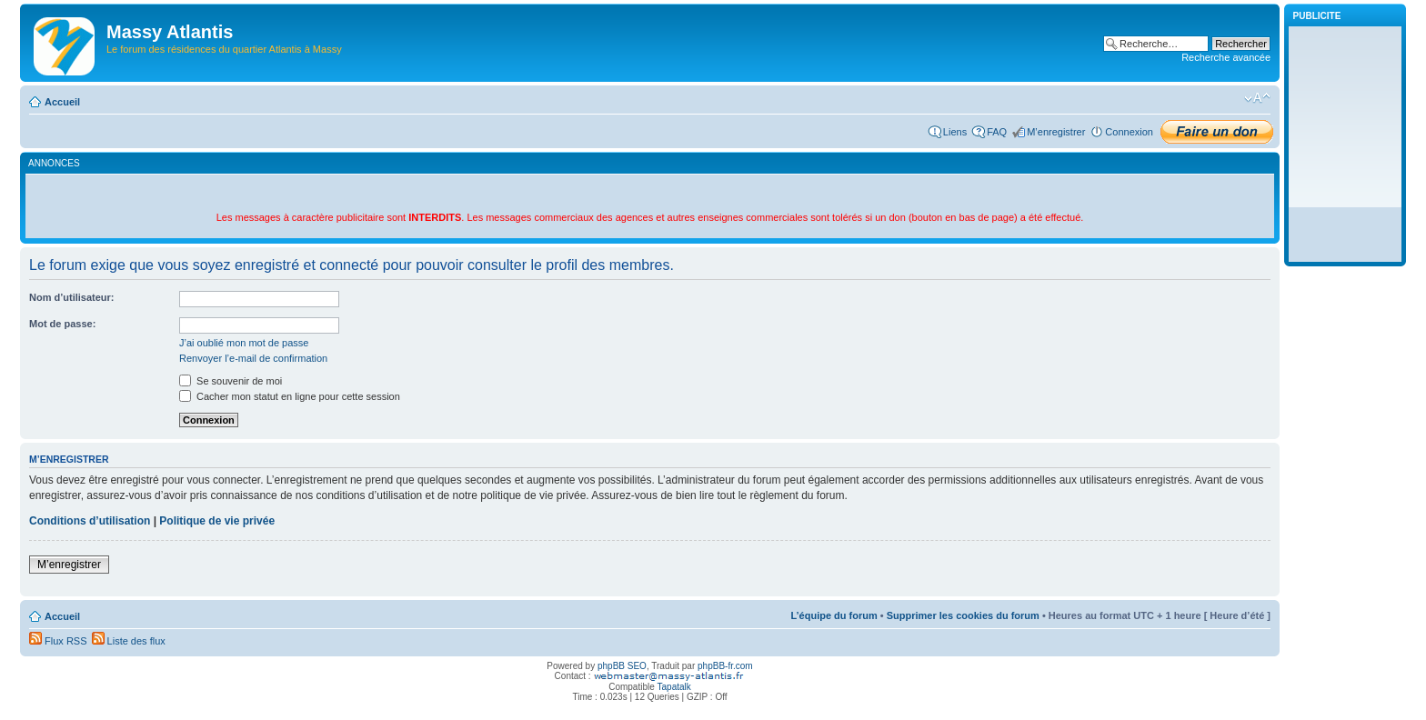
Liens (955, 131)
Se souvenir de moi (230, 380)
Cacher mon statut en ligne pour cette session (289, 396)
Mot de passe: (62, 323)
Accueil (62, 101)
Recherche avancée (1225, 57)
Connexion (1129, 131)
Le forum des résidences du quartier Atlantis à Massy (224, 49)
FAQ (997, 131)
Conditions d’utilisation (89, 521)
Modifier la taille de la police (1257, 98)
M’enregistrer (1056, 131)
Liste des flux (129, 640)
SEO (637, 666)
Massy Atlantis (169, 32)
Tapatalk (674, 687)
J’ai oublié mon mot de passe (243, 342)
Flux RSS (58, 640)
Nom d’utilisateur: (72, 297)
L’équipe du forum (833, 615)
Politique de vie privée (217, 521)
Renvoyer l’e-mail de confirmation (253, 358)
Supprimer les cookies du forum (963, 615)
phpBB (611, 666)
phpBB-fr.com (725, 666)
